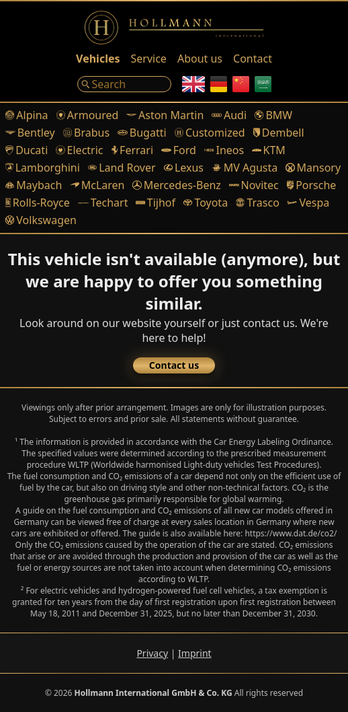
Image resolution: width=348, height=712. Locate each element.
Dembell (278, 132)
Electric (79, 150)
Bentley (30, 132)
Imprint (195, 653)
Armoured (87, 115)
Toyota (205, 202)
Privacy (152, 653)
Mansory (313, 167)
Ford (178, 150)
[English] (193, 84)
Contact (252, 58)
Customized (210, 132)
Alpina (26, 115)
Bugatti (142, 132)
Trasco (257, 202)
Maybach (33, 185)
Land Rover (122, 167)
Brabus (86, 132)
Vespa (308, 202)
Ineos (224, 150)
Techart (103, 202)
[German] (218, 84)
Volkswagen (41, 220)
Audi (229, 115)
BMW (273, 115)
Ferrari (133, 150)
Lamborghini (42, 167)
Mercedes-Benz (176, 185)
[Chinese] (240, 84)
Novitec (254, 185)
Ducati (26, 150)
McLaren (97, 185)
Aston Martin (165, 115)
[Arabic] (263, 84)
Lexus (184, 167)
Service (149, 58)
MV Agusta (244, 167)
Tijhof (155, 202)
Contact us (174, 365)
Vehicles (98, 58)
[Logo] (174, 27)
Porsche (312, 185)
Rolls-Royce (37, 202)
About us (199, 58)
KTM (269, 150)
